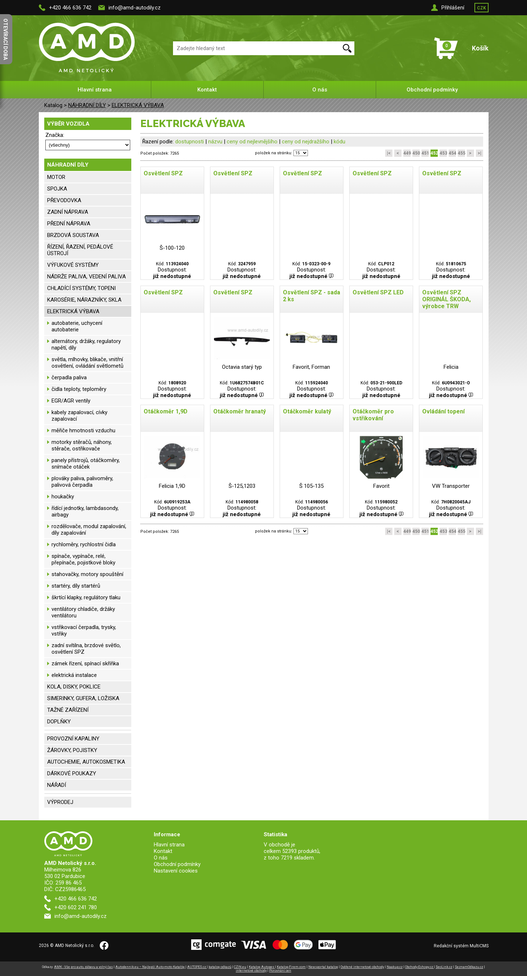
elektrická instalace (74, 675)
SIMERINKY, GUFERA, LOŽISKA (83, 698)
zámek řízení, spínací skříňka (85, 663)
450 (416, 153)
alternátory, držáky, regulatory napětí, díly (86, 344)
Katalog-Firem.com (291, 967)
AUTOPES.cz (197, 967)
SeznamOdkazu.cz (469, 967)
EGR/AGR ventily (71, 400)
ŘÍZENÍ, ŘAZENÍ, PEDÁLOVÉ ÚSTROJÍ (80, 250)
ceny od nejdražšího (305, 141)
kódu (339, 141)
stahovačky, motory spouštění (87, 574)
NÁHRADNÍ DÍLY (87, 105)
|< (389, 153)
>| (479, 153)
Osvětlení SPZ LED (378, 292)
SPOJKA (57, 188)
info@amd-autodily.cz (134, 7)
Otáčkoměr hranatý (239, 411)
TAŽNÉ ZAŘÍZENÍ (67, 710)
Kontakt (207, 89)
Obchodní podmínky (432, 89)
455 (461, 153)
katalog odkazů (220, 967)
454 (452, 153)
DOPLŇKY (59, 721)
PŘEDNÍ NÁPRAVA (68, 223)
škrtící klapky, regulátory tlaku (86, 597)
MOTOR (56, 177)
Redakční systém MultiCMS (461, 945)
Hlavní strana (95, 89)
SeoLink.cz (444, 967)
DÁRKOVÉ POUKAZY (71, 773)
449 (407, 153)
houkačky (63, 496)
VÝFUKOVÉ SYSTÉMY (73, 265)
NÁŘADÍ (56, 785)
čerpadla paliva (69, 377)
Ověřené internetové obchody (362, 967)
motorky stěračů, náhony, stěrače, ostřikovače (82, 445)
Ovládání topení (443, 411)
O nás (319, 89)
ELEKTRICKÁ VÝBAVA (138, 105)
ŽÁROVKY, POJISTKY (72, 750)
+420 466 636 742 (70, 7)
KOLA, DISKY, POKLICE (73, 686)
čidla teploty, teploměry (79, 389)
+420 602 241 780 (75, 907)
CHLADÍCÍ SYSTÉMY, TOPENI (81, 288)
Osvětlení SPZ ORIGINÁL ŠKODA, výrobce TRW (446, 299)
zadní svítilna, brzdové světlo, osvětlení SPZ (86, 648)
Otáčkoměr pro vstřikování (373, 415)
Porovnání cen (280, 970)
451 (425, 153)
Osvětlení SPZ (163, 173)
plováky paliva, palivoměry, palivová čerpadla (82, 481)
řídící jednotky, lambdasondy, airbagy (85, 511)
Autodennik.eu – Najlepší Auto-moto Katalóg (150, 967)
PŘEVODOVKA (64, 200)
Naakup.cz (395, 967)
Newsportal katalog (323, 967)
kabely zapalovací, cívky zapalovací (79, 415)
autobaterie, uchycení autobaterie (77, 326)
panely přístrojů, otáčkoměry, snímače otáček (86, 463)
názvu (215, 141)
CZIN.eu (240, 967)
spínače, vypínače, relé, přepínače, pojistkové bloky (83, 559)
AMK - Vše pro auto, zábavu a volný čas (83, 967)
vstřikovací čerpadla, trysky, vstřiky (84, 630)
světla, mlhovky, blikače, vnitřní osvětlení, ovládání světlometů (87, 362)
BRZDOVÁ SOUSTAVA (73, 235)
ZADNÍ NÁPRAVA (67, 212)
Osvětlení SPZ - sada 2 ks (311, 296)
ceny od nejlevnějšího (252, 141)
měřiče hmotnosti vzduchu (83, 430)
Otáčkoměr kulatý (307, 411)
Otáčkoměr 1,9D (166, 411)
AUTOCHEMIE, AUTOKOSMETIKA (86, 762)
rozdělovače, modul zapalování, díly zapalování (89, 529)
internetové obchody (251, 970)
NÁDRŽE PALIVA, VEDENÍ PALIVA (86, 276)
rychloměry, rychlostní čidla (84, 544)
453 (443, 153)
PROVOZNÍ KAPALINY (73, 738)
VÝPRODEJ (60, 802)
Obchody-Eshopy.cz (419, 967)
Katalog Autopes (262, 967)
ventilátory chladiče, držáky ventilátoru (83, 612)
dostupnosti (189, 141)
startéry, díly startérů (76, 586)
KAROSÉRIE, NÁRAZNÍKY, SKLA (84, 300)
